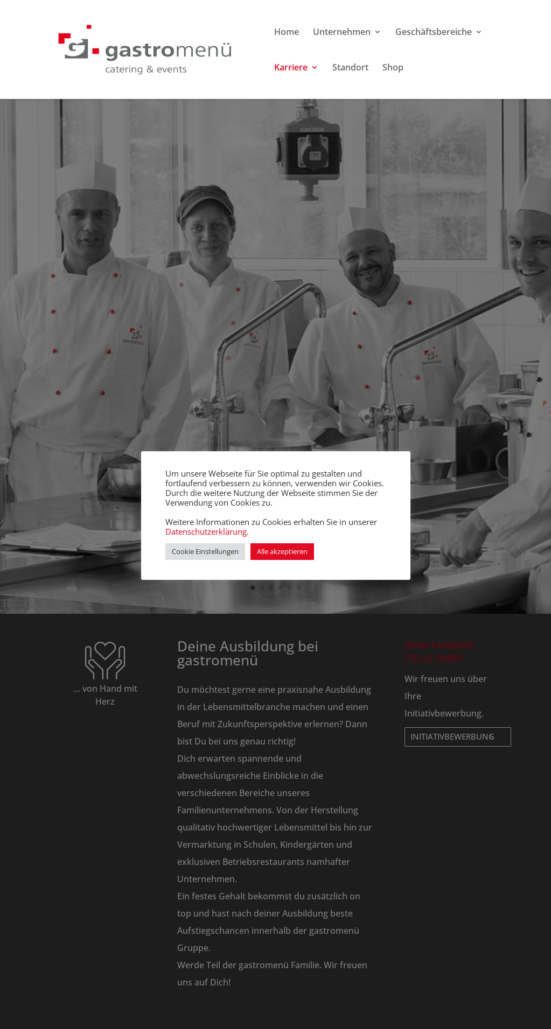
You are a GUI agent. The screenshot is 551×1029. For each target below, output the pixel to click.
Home (286, 33)
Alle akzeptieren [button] (282, 551)
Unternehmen (342, 33)
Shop (392, 68)
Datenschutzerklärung (206, 531)
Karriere (291, 68)
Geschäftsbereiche (433, 33)
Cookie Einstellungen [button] (205, 551)
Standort (350, 68)
